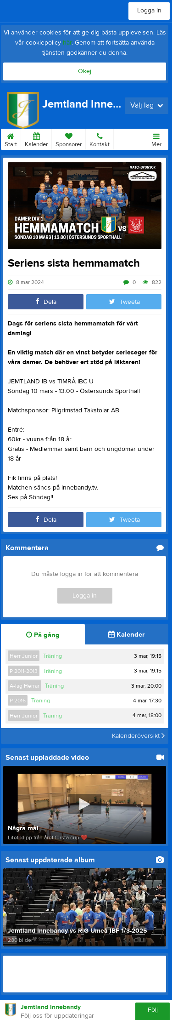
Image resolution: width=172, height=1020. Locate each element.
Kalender (36, 138)
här (67, 43)
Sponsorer (68, 138)
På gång (43, 635)
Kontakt (99, 138)
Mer (156, 138)
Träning (52, 656)
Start (11, 138)
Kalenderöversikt (138, 736)
